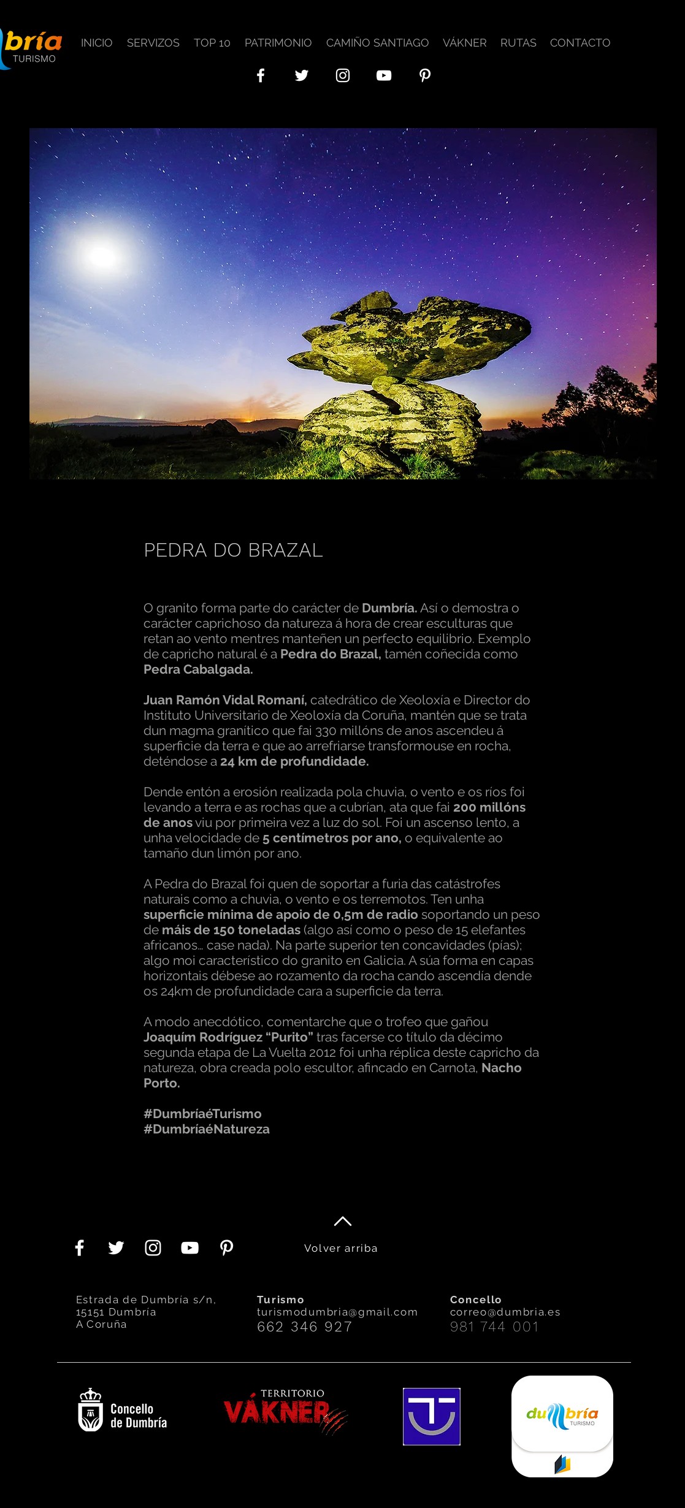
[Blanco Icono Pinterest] (425, 75)
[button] (155, 37)
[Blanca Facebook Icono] (260, 75)
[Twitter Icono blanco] (302, 75)
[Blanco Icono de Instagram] (343, 75)
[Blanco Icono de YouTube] (384, 75)
